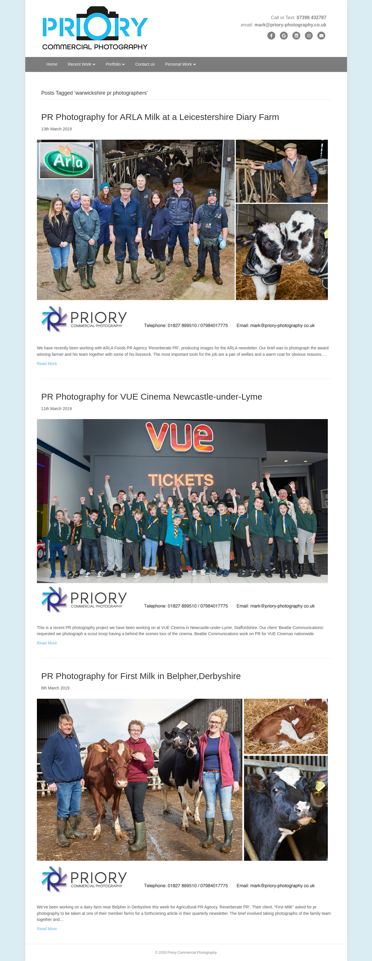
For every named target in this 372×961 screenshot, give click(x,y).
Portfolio (113, 64)
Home (51, 64)
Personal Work (178, 64)
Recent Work (79, 64)
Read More (47, 363)
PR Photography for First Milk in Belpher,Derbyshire (141, 676)
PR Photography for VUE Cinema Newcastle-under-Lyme (151, 396)
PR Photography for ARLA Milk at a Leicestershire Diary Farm (160, 117)
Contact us (145, 64)
